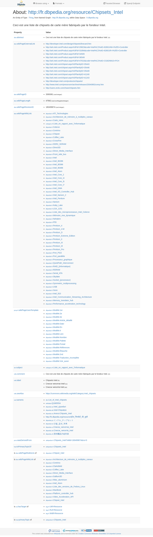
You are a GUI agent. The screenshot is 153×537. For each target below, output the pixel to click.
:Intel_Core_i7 (55, 185)
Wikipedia (57, 533)
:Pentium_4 (54, 226)
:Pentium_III (54, 243)
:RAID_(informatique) (58, 266)
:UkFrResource (54, 506)
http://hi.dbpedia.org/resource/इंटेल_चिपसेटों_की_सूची (67, 417)
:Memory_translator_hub (59, 300)
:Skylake (53, 276)
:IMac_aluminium (56, 480)
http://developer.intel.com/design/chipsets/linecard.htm (68, 44)
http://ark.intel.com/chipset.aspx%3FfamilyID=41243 (67, 78)
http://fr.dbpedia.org (60, 18)
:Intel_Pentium (55, 198)
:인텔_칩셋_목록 (56, 424)
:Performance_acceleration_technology (65, 304)
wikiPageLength (22, 101)
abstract (19, 37)
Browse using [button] (41, 3)
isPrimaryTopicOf (22, 447)
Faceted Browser (111, 3)
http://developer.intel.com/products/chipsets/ (64, 81)
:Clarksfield (54, 466)
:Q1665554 (53, 403)
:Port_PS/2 (54, 253)
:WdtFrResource (54, 513)
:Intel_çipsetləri (56, 407)
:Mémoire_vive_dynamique (60, 215)
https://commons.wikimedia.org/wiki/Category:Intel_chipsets (71, 393)
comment (19, 374)
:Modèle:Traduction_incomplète (62, 358)
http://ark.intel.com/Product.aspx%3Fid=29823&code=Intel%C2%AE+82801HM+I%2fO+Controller (87, 47)
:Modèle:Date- (55, 324)
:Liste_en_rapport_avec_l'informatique (65, 124)
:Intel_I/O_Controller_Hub (60, 192)
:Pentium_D (54, 232)
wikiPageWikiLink (23, 113)
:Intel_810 (53, 293)
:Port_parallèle (55, 256)
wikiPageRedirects (25, 453)
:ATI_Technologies (57, 113)
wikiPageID (20, 94)
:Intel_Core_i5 (55, 181)
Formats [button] (58, 3)
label (17, 380)
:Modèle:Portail (55, 344)
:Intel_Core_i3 (55, 178)
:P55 (51, 222)
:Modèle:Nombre (56, 337)
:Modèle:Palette (56, 341)
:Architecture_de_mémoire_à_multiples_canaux (69, 117)
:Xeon (52, 290)
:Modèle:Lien (55, 334)
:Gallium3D (54, 476)
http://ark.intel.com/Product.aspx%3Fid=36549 (65, 57)
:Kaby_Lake (54, 205)
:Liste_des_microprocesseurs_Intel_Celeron (68, 212)
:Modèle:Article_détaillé (59, 320)
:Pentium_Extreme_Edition (60, 236)
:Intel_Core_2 (55, 175)
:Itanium (52, 202)
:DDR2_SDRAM (56, 144)
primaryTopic (23, 520)
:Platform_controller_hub (59, 493)
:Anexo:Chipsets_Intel (59, 413)
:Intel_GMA (54, 188)
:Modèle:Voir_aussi (57, 361)
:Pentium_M (54, 246)
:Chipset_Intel (55, 453)
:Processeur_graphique (59, 260)
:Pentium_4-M (55, 229)
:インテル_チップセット (59, 420)
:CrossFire (53, 141)
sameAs (18, 400)
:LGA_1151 (54, 209)
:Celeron (53, 127)
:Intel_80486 (54, 168)
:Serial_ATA (54, 273)
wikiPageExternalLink (24, 44)
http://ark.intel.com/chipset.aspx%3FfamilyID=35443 (67, 64)
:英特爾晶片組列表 (57, 434)
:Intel (51, 158)
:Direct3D (53, 147)
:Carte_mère (54, 120)
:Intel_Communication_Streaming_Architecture (69, 297)
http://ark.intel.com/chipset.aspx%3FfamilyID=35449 (67, 71)
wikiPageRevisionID (24, 107)
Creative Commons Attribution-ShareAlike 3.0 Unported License (99, 533)
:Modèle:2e (54, 313)
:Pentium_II (54, 239)
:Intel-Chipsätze (56, 410)
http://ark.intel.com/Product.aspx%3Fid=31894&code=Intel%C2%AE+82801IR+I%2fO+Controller (86, 50)
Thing (31, 18)
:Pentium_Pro (55, 249)
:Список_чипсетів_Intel (59, 430)
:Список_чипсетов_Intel (60, 427)
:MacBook (53, 490)
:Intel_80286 (54, 161)
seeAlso (19, 393)
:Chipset (53, 134)
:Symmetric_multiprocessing (61, 283)
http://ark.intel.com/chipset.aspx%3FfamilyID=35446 (67, 67)
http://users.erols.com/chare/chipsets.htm (63, 88)
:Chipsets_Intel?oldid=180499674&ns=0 (66, 440)
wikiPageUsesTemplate (26, 310)
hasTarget (21, 506)
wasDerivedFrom (23, 440)
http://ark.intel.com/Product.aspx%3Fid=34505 (65, 54)
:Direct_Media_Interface (59, 151)
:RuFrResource (54, 510)
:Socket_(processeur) (58, 280)
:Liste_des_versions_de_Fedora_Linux (65, 486)
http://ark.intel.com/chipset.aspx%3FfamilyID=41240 (67, 74)
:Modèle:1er (54, 310)
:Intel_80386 (54, 164)
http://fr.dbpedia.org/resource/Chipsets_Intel (75, 12)
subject (18, 367)
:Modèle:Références (58, 347)
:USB (51, 287)
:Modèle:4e (54, 317)
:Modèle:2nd (54, 354)
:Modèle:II (53, 330)
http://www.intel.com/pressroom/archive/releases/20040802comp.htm (75, 84)
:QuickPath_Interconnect (59, 263)
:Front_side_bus (56, 154)
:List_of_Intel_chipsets (56, 400)
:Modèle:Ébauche (56, 351)
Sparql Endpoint (132, 3)
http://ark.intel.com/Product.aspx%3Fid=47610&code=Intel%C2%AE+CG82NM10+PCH (82, 61)
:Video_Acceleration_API (60, 497)
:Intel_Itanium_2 (56, 195)
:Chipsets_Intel (56, 447)
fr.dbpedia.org (92, 18)
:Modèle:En (54, 327)
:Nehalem (53, 219)
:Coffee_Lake (55, 137)
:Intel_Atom (54, 171)
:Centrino (53, 130)
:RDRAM (53, 270)
